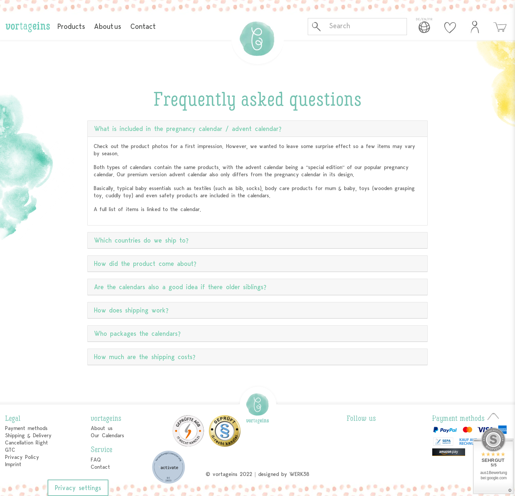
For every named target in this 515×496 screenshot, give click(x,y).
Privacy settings (78, 488)
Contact (143, 26)
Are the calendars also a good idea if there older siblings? (180, 287)
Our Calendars (107, 435)
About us (107, 26)
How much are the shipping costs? (144, 357)
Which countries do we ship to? (141, 240)
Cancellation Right (26, 442)
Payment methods (26, 428)
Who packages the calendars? (137, 334)
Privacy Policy (22, 457)
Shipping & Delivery (28, 435)
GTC (10, 449)
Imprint (13, 464)
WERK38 (299, 474)
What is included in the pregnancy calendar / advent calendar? (187, 129)
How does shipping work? (131, 310)
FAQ (96, 459)
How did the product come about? (145, 264)
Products (71, 26)
